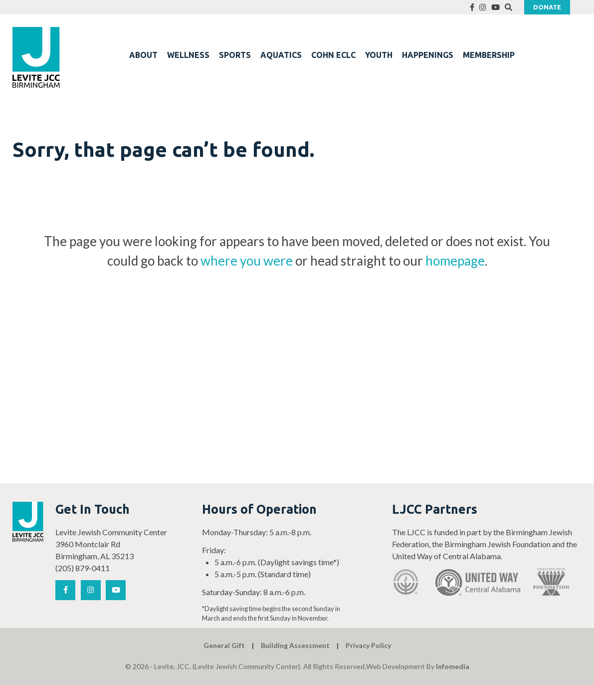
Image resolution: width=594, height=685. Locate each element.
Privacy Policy (368, 645)
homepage (455, 261)
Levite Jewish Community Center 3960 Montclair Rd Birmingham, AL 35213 (111, 544)
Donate (547, 6)
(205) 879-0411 (82, 568)
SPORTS (235, 54)
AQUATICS (281, 54)
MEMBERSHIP (489, 54)
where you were (246, 261)
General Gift (224, 645)
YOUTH (379, 54)
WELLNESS (188, 54)
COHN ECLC (333, 54)
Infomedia (452, 666)
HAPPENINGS (427, 54)
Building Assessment (295, 645)
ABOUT (143, 54)
